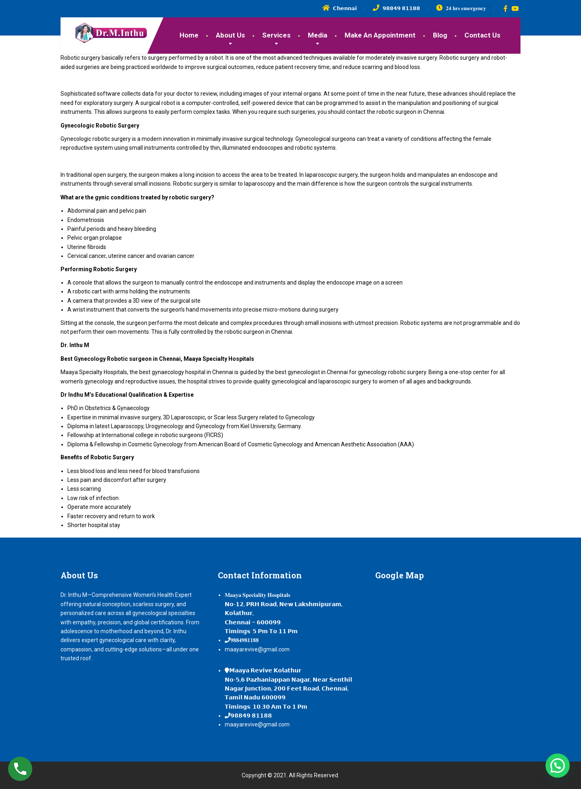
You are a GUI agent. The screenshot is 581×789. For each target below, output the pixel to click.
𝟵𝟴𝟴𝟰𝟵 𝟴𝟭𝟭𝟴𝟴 (251, 715)
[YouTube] (515, 8)
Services (276, 35)
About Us (230, 35)
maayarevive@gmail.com (257, 649)
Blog (440, 35)
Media (317, 35)
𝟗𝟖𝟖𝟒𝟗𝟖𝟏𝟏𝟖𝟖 (244, 640)
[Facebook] (505, 8)
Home (189, 35)
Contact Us (482, 35)
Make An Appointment (380, 35)
